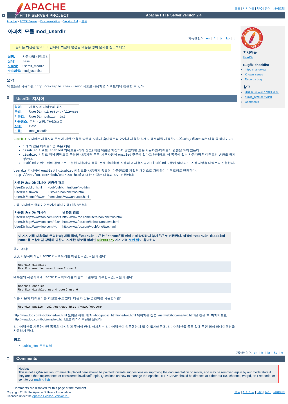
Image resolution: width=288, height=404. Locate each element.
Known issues (254, 74)
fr (215, 38)
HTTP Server (28, 21)
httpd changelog (255, 69)
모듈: (18, 131)
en (207, 38)
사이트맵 (279, 8)
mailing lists (42, 379)
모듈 (237, 8)
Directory (105, 240)
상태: (11, 61)
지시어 (38, 98)
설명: (11, 56)
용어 (268, 8)
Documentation (50, 21)
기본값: (19, 116)
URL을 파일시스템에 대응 (262, 92)
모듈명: (13, 66)
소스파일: (14, 71)
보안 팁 (134, 240)
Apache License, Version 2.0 (50, 396)
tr (235, 38)
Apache (12, 21)
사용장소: (21, 121)
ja (221, 38)
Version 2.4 (70, 21)
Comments (252, 102)
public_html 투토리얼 (258, 97)
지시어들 (248, 8)
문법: (18, 111)
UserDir (248, 57)
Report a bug (253, 79)
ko (227, 38)
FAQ (260, 8)
